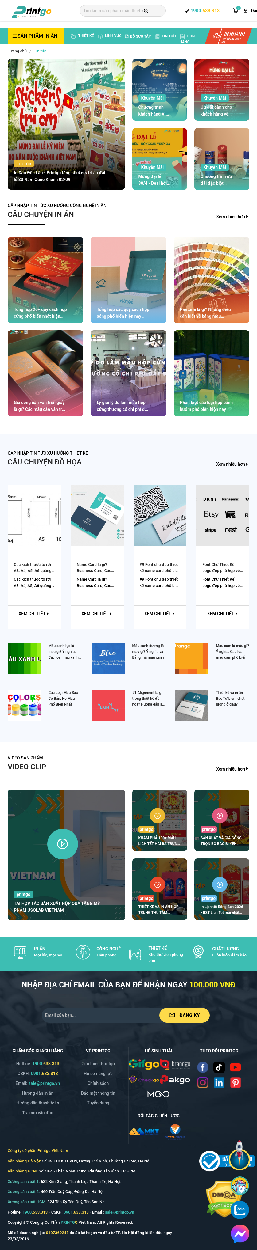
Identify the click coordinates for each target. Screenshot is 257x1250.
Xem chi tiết (34, 613)
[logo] (31, 11)
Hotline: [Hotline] (37, 1063)
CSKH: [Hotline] (38, 1073)
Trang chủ (18, 51)
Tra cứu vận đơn (37, 1112)
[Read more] (203, 1067)
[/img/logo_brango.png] (175, 1064)
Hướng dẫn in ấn (38, 1093)
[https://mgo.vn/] (158, 1093)
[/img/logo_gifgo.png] (144, 1064)
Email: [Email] (38, 1083)
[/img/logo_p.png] (175, 1079)
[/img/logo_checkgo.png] (144, 1079)
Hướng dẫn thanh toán (37, 1102)
